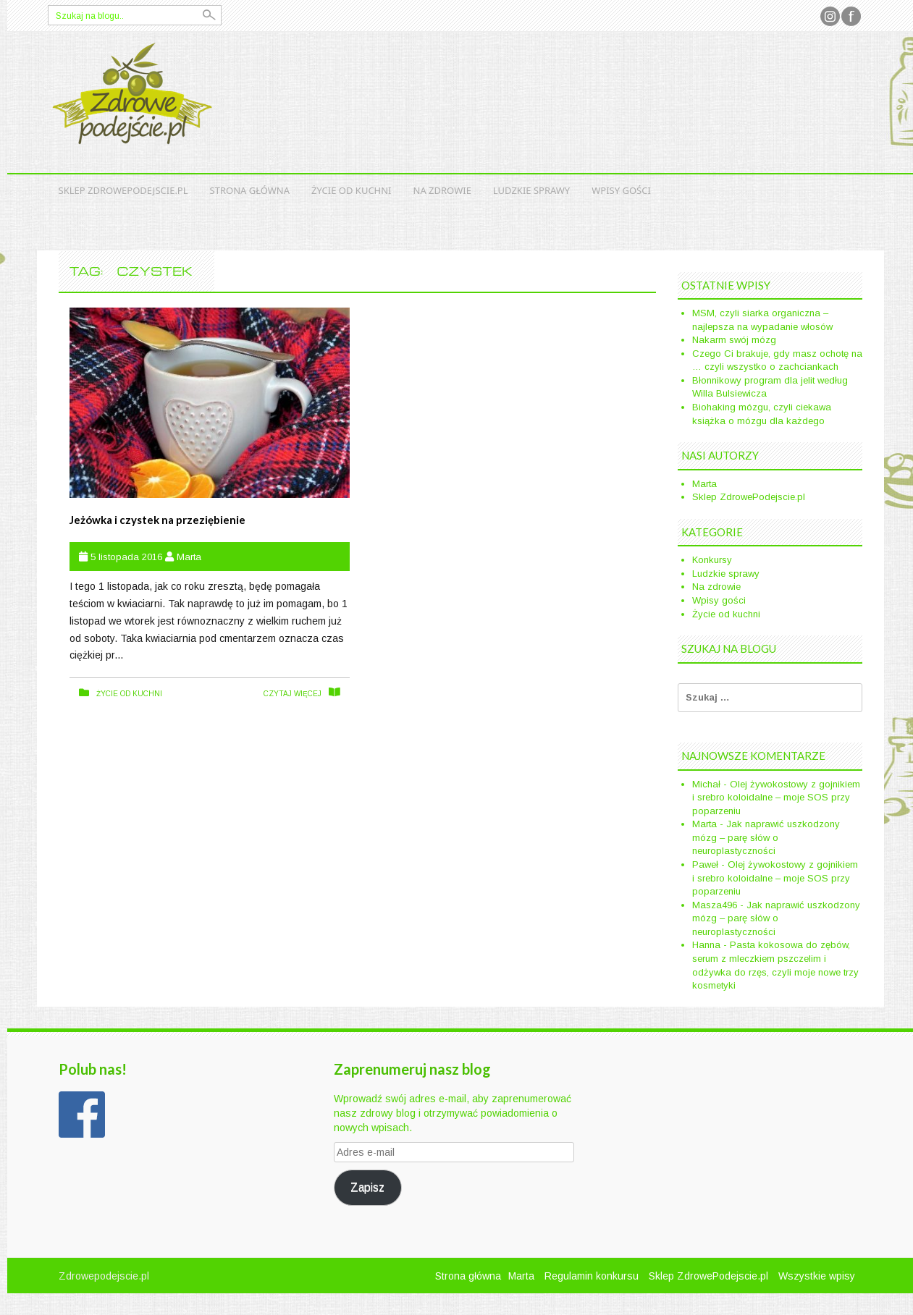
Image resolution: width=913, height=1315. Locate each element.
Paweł (705, 864)
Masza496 (714, 905)
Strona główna (250, 190)
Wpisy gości (621, 190)
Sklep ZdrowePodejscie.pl (123, 190)
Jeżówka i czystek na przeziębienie (157, 519)
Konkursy (712, 559)
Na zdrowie (442, 190)
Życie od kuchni (351, 190)
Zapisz (367, 1187)
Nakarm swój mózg (734, 339)
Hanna (706, 944)
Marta (189, 556)
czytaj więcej (292, 694)
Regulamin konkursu (591, 1276)
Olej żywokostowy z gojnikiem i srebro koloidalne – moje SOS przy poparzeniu (776, 797)
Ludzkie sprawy (531, 190)
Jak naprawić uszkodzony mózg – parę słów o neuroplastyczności (766, 837)
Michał (706, 784)
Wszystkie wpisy (816, 1276)
